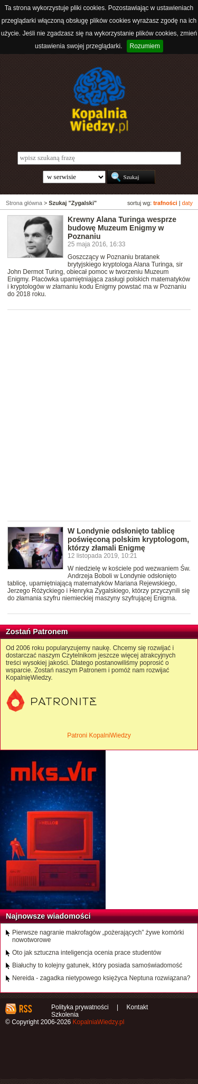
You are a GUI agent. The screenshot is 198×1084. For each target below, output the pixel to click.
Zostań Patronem (37, 631)
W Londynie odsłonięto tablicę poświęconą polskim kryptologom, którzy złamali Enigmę (128, 539)
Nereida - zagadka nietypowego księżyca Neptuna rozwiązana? (101, 978)
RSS (25, 1008)
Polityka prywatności (80, 1007)
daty (187, 203)
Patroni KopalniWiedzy (99, 735)
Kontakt (137, 1007)
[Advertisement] (99, 414)
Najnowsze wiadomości (48, 916)
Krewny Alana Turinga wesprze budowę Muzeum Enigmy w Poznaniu (122, 228)
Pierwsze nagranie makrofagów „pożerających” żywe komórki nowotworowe (98, 936)
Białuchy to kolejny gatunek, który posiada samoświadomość (97, 965)
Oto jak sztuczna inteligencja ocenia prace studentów (86, 952)
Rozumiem (145, 46)
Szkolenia (65, 1014)
